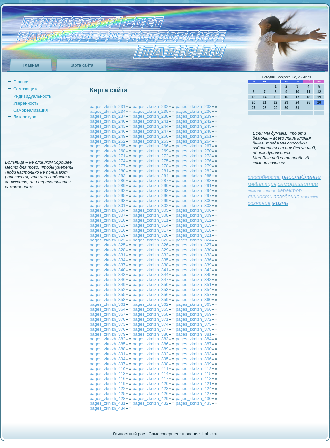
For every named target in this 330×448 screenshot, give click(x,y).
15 (275, 97)
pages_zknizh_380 (150, 334)
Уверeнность (26, 103)
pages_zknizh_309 (193, 215)
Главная (31, 65)
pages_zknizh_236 (193, 111)
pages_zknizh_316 (107, 230)
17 (297, 97)
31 (297, 108)
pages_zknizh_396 (193, 358)
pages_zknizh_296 (150, 195)
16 (286, 97)
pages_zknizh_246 (107, 131)
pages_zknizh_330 (193, 249)
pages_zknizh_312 (193, 220)
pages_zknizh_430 (193, 398)
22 (275, 102)
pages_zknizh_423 (150, 388)
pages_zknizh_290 (150, 185)
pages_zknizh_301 (107, 205)
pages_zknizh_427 (193, 393)
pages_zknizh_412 (193, 368)
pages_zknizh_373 (107, 324)
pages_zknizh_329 (150, 249)
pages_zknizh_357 (193, 294)
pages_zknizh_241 (150, 121)
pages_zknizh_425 (107, 393)
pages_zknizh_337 (107, 264)
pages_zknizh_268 (107, 150)
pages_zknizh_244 (150, 126)
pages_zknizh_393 (193, 353)
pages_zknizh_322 (107, 240)
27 (253, 108)
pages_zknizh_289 (107, 185)
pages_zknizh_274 (107, 160)
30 (286, 108)
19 (319, 97)
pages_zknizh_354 (193, 289)
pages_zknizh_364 (107, 309)
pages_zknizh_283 (107, 175)
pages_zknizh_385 (107, 343)
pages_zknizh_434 (107, 408)
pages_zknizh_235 (150, 111)
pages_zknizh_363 (193, 304)
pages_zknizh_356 (150, 294)
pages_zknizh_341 (150, 269)
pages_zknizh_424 (193, 388)
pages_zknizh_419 (107, 383)
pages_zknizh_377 (150, 329)
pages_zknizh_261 (193, 136)
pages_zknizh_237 (107, 116)
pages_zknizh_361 (107, 304)
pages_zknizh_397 (107, 363)
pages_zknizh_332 (150, 254)
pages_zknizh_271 (107, 155)
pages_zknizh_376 (107, 329)
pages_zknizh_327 (193, 244)
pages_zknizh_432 (150, 403)
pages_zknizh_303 (193, 205)
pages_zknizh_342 (193, 269)
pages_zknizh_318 (193, 230)
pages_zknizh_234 (107, 111)
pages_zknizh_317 (150, 230)
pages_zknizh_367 (107, 314)
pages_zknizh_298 (107, 200)
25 (308, 102)
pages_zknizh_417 (150, 378)
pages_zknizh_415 (193, 373)
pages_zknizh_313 (107, 225)
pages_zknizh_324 (193, 240)
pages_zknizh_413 (107, 373)
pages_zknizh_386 (150, 343)
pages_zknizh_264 (193, 141)
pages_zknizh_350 (150, 284)
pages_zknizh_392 (150, 353)
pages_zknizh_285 (193, 175)
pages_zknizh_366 (193, 309)
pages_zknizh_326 (150, 244)
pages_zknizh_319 (107, 235)
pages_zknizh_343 (107, 274)
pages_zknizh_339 (193, 264)
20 (253, 102)
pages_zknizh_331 (107, 254)
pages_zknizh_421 (193, 383)
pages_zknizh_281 (150, 170)
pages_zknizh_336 (193, 259)
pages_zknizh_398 (150, 363)
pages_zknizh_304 (107, 210)
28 (264, 108)
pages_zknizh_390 (193, 348)
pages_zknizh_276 (193, 160)
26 (319, 102)
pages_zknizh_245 (193, 126)
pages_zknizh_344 (150, 274)
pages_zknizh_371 (150, 319)
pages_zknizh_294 (193, 190)
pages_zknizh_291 (193, 185)
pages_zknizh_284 (150, 175)
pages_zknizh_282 (193, 170)
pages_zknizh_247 (150, 131)
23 (286, 102)
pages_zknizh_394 (107, 358)
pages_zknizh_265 (107, 146)
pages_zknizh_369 (193, 314)
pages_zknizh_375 (193, 324)
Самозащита (26, 88)
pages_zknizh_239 (193, 116)
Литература (24, 116)
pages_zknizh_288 (193, 180)
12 (319, 92)
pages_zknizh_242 (193, 121)
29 (275, 108)
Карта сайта (81, 65)
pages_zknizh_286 (107, 180)
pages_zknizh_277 (107, 165)
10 (297, 92)
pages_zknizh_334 (107, 259)
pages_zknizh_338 (150, 264)
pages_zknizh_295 (107, 195)
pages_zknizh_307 (107, 215)
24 (297, 102)
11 (308, 92)
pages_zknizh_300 (193, 200)
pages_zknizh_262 (107, 141)
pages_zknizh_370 (107, 319)
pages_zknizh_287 (150, 180)
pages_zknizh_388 (107, 348)
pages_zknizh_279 (193, 165)
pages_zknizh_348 (193, 279)
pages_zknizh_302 (150, 205)
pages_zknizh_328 (107, 249)
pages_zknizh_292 (107, 190)
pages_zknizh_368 (150, 314)
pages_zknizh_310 (107, 220)
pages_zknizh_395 (150, 358)
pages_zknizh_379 (107, 334)
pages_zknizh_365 (150, 309)
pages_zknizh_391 (107, 353)
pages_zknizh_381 (193, 334)
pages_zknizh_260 (150, 136)
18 (308, 97)
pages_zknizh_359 (150, 299)
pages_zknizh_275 (150, 160)
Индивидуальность (32, 96)
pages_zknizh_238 (150, 116)
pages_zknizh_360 (193, 299)
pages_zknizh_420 (150, 383)
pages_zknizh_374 (150, 324)
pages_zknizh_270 (193, 150)
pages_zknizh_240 (107, 121)
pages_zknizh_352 (107, 289)
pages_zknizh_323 (150, 240)
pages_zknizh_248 (193, 131)
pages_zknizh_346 (107, 279)
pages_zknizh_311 (150, 220)
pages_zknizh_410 (107, 368)
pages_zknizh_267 (193, 146)
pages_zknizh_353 (150, 289)
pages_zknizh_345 (193, 274)
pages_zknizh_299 (150, 200)
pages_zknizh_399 (193, 363)
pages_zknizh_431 (107, 403)
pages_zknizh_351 (193, 284)
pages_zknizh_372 (193, 319)
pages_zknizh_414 (150, 373)
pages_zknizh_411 (150, 368)
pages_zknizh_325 (107, 244)
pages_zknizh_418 (193, 378)
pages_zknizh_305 (150, 210)
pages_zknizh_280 (107, 170)
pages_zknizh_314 (150, 225)
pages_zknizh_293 (150, 190)
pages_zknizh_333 (193, 254)
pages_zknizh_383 (150, 338)
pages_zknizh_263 (150, 141)
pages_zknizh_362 (150, 304)
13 (253, 97)
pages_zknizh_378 (193, 329)
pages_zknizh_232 (150, 106)
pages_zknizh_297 (193, 195)
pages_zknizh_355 (107, 294)
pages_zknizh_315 (193, 225)
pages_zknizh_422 (107, 388)
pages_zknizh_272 (150, 155)
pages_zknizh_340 (107, 269)
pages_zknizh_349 (107, 284)
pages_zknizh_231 (107, 106)
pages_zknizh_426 (150, 393)
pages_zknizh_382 (107, 338)
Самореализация (30, 110)
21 (264, 102)
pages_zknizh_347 (150, 279)
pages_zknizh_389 (150, 348)
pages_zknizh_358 (107, 299)
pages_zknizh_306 (193, 210)
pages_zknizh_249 (107, 136)
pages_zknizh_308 (150, 215)
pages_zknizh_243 (107, 126)
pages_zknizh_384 (193, 338)
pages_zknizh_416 (107, 378)
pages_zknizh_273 (193, 155)
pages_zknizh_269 (150, 150)
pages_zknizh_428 (107, 398)
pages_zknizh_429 (150, 398)
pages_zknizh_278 (150, 165)
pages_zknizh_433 (193, 403)
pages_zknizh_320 (150, 235)
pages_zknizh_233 (193, 106)
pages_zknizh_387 (193, 343)
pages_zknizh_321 (193, 235)
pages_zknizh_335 (150, 259)
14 (264, 97)
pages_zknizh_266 (150, 146)
